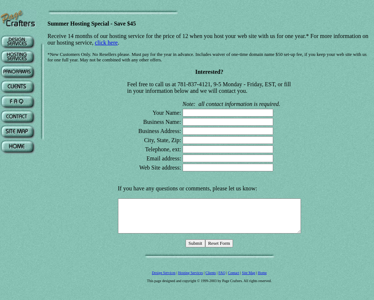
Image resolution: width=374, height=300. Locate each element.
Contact (233, 287)
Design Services (164, 287)
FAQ (221, 287)
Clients (211, 287)
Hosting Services (190, 287)
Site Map (248, 287)
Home (262, 287)
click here (106, 42)
